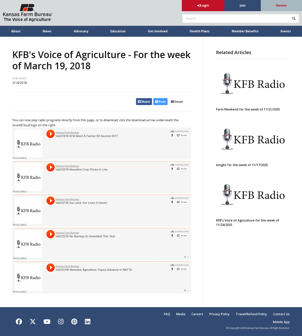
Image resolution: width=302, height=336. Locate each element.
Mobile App (281, 322)
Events (286, 31)
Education (118, 31)
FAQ (167, 314)
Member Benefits (245, 31)
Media (180, 314)
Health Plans (199, 31)
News (47, 31)
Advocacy (81, 31)
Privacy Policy (219, 314)
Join (243, 5)
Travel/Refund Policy (251, 314)
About (16, 31)
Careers (197, 314)
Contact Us (281, 314)
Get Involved (158, 31)
